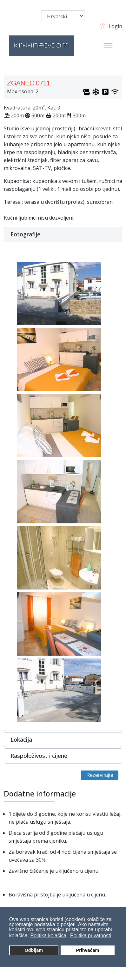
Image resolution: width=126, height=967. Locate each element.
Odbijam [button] (33, 950)
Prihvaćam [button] (87, 950)
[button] (110, 25)
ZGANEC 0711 (28, 83)
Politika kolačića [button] (48, 935)
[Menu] (108, 45)
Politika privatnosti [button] (90, 935)
